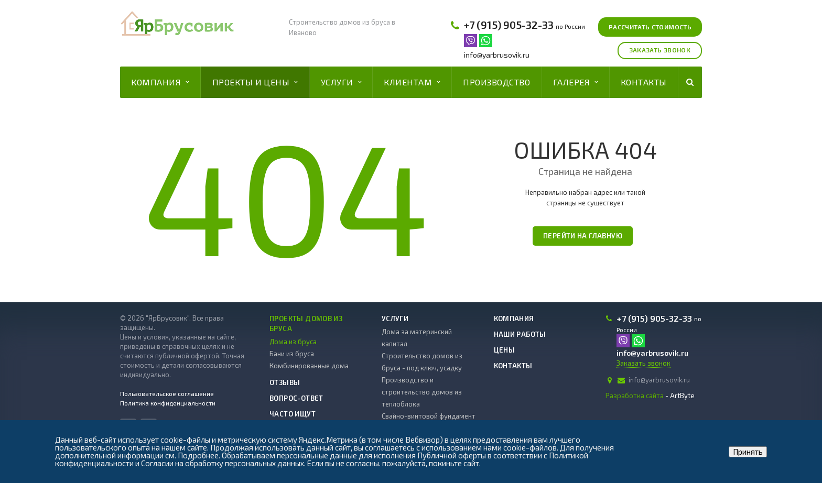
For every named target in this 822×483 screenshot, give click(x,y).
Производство (496, 82)
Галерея (575, 82)
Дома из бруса (293, 341)
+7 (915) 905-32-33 (509, 24)
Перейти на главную (582, 236)
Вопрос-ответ (296, 398)
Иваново (303, 32)
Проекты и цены (255, 82)
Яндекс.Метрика (328, 439)
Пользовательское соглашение (167, 393)
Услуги (341, 82)
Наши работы (520, 334)
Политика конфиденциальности (167, 403)
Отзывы (284, 382)
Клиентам (412, 82)
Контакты (644, 82)
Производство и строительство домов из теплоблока (422, 392)
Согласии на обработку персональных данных (222, 463)
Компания (160, 82)
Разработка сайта (634, 395)
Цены (504, 350)
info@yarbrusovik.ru (496, 54)
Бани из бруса (291, 353)
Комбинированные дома (309, 365)
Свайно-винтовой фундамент (428, 416)
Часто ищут (292, 414)
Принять (748, 451)
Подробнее (198, 455)
